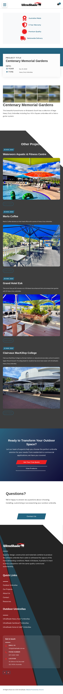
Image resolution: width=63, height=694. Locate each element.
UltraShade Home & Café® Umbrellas (17, 627)
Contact (6, 597)
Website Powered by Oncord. (35, 690)
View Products (31, 468)
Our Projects (7, 589)
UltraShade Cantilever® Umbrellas (16, 623)
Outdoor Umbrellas (10, 585)
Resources (7, 601)
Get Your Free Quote (32, 461)
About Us (6, 593)
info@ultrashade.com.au (17, 648)
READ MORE (8, 204)
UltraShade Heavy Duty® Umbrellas (16, 619)
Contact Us (31, 515)
